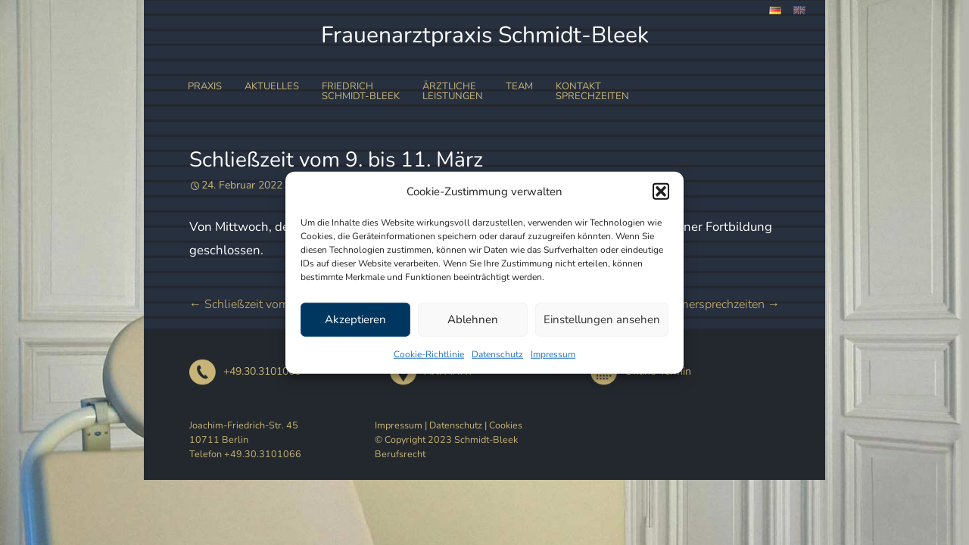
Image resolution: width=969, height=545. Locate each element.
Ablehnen (472, 319)
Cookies (505, 425)
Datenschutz (497, 353)
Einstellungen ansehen (602, 319)
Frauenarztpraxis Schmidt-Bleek (485, 35)
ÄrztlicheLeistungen (452, 91)
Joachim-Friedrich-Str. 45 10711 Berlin (243, 432)
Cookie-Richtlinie (429, 353)
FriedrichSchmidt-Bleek (361, 91)
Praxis (205, 86)
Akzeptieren (355, 319)
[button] (660, 191)
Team (519, 86)
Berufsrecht (400, 453)
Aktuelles (272, 86)
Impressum (553, 353)
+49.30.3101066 (245, 371)
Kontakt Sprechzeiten (592, 91)
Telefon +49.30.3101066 (245, 453)
